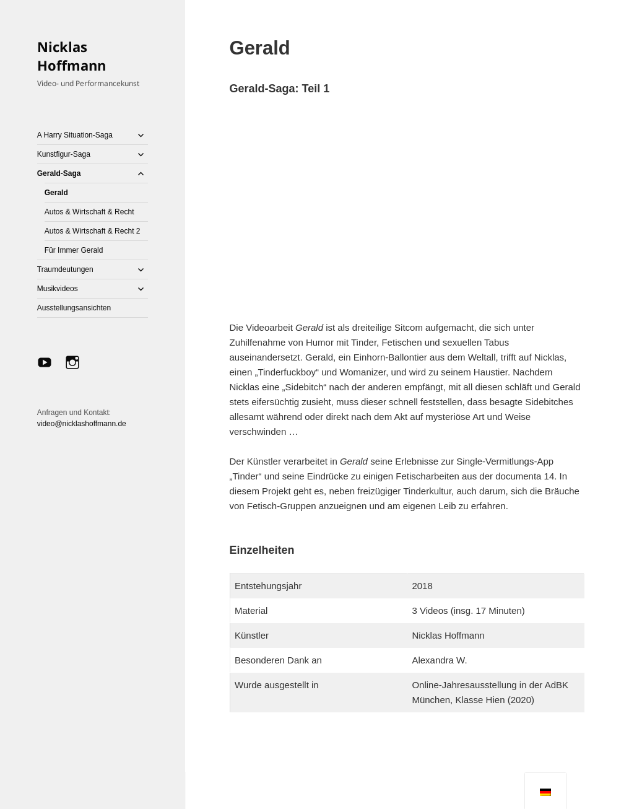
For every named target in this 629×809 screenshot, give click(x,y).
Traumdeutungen (65, 269)
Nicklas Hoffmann (71, 55)
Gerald (56, 192)
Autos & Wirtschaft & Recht (89, 212)
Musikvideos (57, 288)
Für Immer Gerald (74, 250)
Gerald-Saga (59, 173)
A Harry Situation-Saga (75, 135)
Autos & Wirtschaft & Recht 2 (93, 231)
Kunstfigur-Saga (63, 154)
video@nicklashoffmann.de (81, 423)
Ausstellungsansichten (74, 308)
